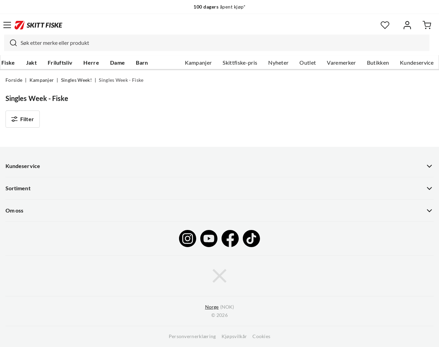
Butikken (378, 63)
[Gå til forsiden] (38, 25)
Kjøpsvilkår (234, 336)
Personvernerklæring (192, 336)
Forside (13, 80)
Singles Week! (76, 80)
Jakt (31, 63)
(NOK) (219, 307)
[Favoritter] (385, 25)
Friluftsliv (60, 63)
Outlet (307, 63)
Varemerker (341, 63)
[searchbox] (223, 42)
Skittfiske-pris (240, 63)
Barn (142, 63)
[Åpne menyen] (7, 24)
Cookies (261, 336)
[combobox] (216, 43)
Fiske (8, 63)
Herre (91, 63)
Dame (117, 63)
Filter (22, 119)
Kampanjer (198, 63)
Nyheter (278, 63)
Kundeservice (417, 63)
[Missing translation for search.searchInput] (10, 42)
